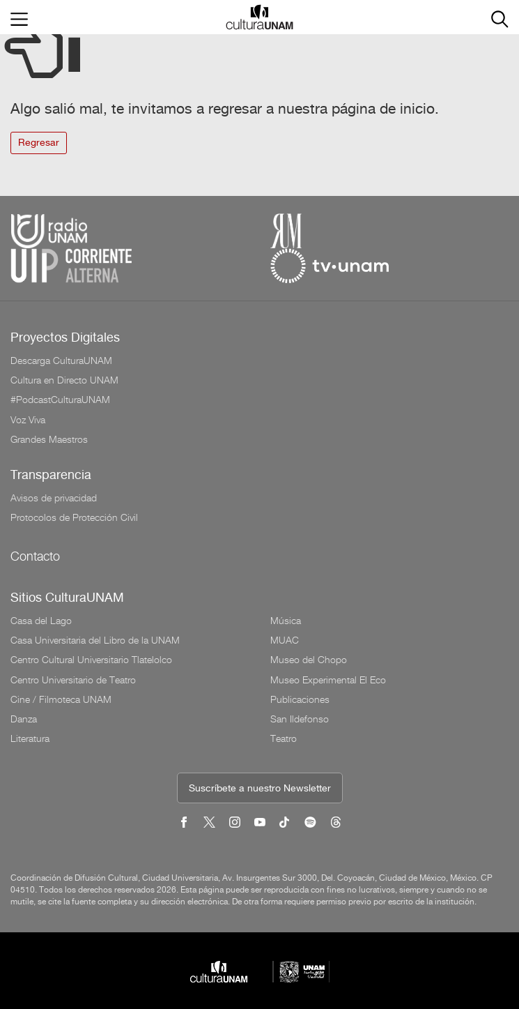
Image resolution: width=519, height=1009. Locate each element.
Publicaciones (300, 699)
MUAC (284, 640)
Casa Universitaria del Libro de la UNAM (95, 640)
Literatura (29, 738)
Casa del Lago (41, 620)
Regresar (38, 143)
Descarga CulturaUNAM (61, 360)
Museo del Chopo (308, 659)
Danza (23, 719)
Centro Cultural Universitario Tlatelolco (91, 659)
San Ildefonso (299, 719)
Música (285, 620)
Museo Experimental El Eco (328, 680)
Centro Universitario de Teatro (73, 680)
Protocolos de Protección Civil (74, 517)
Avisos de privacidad (53, 498)
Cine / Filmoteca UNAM (60, 699)
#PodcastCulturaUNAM (60, 399)
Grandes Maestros (49, 439)
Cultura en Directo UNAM (64, 380)
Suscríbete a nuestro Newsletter (260, 789)
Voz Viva (27, 420)
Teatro (283, 738)
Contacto (35, 556)
